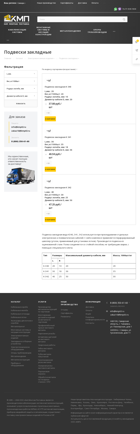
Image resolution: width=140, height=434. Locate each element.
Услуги (42, 302)
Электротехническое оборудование (20, 348)
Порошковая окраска (43, 372)
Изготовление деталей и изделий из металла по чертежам (46, 318)
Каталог (16, 302)
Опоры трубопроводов (21, 353)
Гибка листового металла (45, 349)
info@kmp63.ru (18, 127)
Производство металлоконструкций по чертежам (47, 309)
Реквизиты (66, 316)
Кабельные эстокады (20, 314)
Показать (20, 104)
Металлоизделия (18, 356)
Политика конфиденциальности (95, 318)
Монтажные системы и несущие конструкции (21, 331)
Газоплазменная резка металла (45, 361)
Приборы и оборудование (17, 364)
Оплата (89, 310)
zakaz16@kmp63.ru (20, 131)
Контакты (90, 323)
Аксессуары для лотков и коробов (22, 321)
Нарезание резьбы (46, 333)
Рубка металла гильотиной (44, 355)
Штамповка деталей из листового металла (47, 339)
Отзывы (64, 309)
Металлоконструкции (20, 359)
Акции (88, 314)
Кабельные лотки (18, 317)
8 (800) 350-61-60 (20, 141)
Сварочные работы (46, 345)
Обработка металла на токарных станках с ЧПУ (47, 379)
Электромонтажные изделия (20, 336)
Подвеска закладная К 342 (58, 187)
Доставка (90, 307)
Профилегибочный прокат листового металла (46, 327)
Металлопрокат (18, 326)
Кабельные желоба (19, 310)
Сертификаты (67, 313)
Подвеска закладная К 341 (58, 137)
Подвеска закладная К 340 (58, 86)
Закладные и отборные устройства (21, 342)
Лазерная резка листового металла (46, 366)
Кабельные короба (19, 307)
